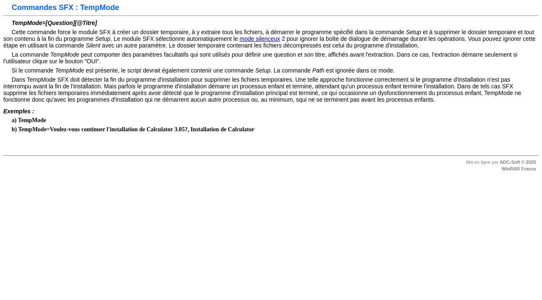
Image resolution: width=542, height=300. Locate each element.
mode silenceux (260, 38)
